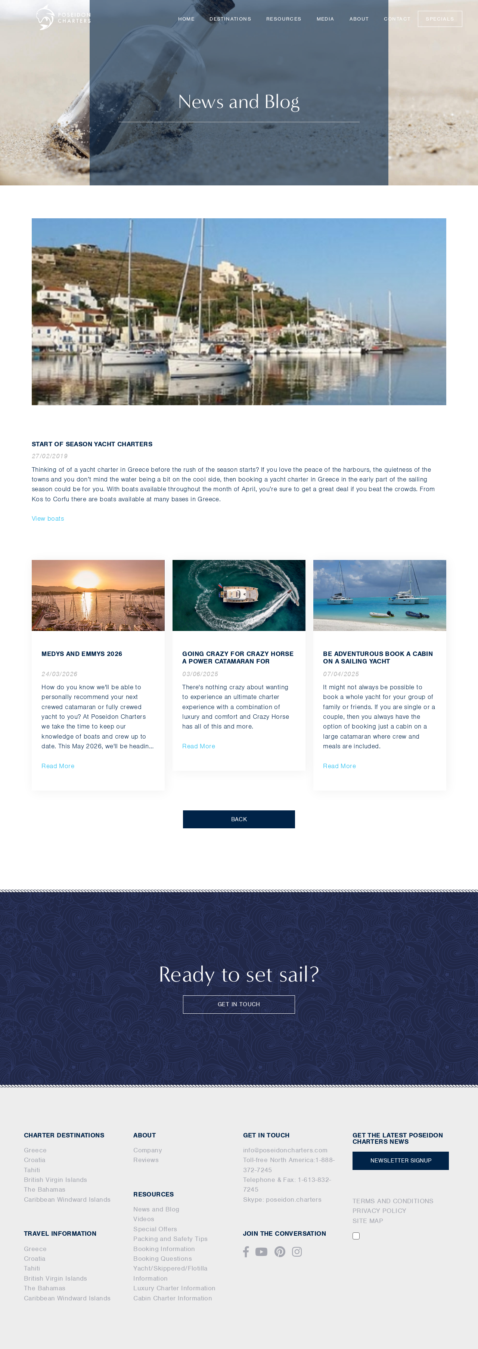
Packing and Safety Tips (170, 1239)
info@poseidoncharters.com (285, 1150)
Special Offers (155, 1229)
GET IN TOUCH (239, 1004)
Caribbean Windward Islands (67, 1199)
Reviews (146, 1160)
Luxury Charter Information (174, 1288)
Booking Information (164, 1249)
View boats (48, 518)
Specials (440, 19)
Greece (35, 1150)
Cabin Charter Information (172, 1298)
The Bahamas (44, 1189)
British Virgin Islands (55, 1180)
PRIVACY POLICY (380, 1211)
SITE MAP (368, 1221)
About (359, 19)
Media (326, 19)
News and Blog (156, 1209)
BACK (239, 819)
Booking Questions (162, 1258)
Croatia (35, 1160)
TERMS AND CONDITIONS (393, 1201)
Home (186, 19)
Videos (143, 1219)
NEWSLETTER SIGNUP (400, 1160)
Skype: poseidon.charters (282, 1199)
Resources (284, 19)
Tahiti (32, 1170)
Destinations (230, 19)
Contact (397, 19)
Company (147, 1150)
